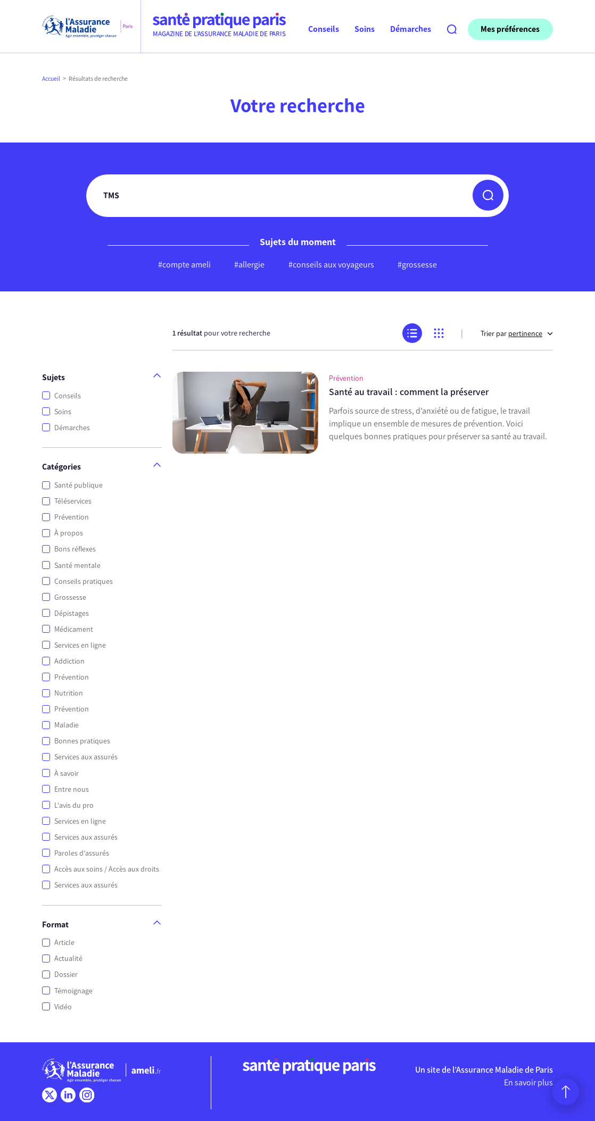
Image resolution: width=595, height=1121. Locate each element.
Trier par (517, 333)
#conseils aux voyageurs (331, 265)
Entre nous (71, 789)
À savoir (66, 773)
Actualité (68, 958)
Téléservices (73, 501)
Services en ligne (80, 645)
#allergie (249, 265)
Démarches (72, 427)
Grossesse (70, 597)
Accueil (51, 78)
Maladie (66, 725)
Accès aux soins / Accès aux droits (106, 869)
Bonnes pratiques (82, 741)
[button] (488, 195)
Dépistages (71, 613)
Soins (62, 411)
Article (64, 942)
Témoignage (73, 990)
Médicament (73, 629)
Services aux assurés (86, 757)
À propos (68, 533)
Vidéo (63, 1006)
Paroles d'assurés (81, 853)
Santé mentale (77, 565)
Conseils (67, 395)
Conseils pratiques (83, 581)
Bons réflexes (75, 549)
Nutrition (68, 693)
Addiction (69, 661)
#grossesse (417, 265)
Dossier (66, 974)
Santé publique (78, 485)
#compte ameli (184, 265)
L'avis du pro (74, 805)
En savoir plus (528, 1082)
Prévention (71, 517)
